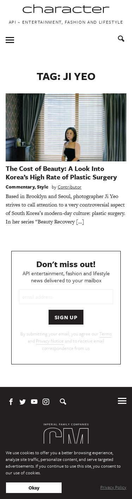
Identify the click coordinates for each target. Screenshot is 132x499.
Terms (105, 333)
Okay (34, 487)
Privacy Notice (50, 340)
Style (42, 186)
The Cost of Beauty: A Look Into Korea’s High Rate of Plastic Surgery (61, 172)
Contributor (70, 186)
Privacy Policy (113, 487)
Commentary (20, 186)
